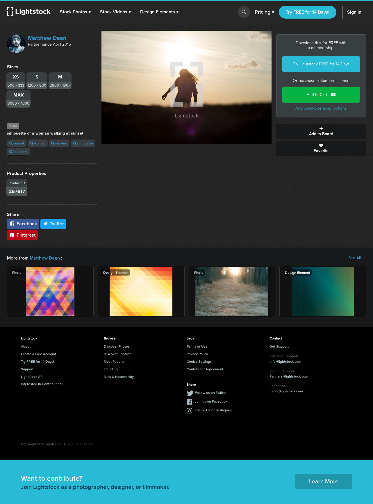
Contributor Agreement (205, 369)
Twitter (53, 223)
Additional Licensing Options (321, 108)
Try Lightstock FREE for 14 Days (321, 64)
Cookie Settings (199, 361)
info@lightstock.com (285, 361)
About (26, 346)
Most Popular (114, 361)
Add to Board (321, 132)
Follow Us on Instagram (213, 410)
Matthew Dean (47, 37)
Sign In (354, 12)
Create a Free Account (38, 353)
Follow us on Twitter (210, 392)
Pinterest (22, 235)
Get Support (279, 346)
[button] (75, 12)
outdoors (18, 151)
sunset (16, 143)
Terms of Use (197, 346)
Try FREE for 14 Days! (307, 12)
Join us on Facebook (211, 401)
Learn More (323, 481)
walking (59, 143)
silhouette (83, 143)
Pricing (264, 12)
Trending (111, 369)
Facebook (23, 223)
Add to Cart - (321, 95)
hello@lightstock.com (286, 391)
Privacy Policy (197, 353)
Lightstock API (32, 376)
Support (27, 369)
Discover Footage (118, 353)
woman (37, 143)
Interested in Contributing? (42, 383)
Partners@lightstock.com (289, 376)
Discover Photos (117, 346)
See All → (357, 258)
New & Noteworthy (119, 376)
